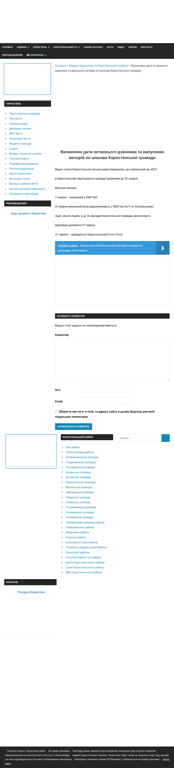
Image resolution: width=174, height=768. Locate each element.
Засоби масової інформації (27, 188)
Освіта (13, 148)
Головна (7, 47)
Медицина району (77, 532)
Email (59, 401)
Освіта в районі (76, 537)
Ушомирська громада (80, 512)
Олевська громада (78, 502)
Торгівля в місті (19, 158)
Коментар (62, 335)
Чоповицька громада (79, 517)
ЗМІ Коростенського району (84, 572)
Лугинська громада (78, 477)
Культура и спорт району (82, 542)
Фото (110, 47)
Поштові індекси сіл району (84, 557)
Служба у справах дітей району (86, 547)
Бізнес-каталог (93, 47)
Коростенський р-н (65, 47)
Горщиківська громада (80, 467)
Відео (121, 47)
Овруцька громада (78, 497)
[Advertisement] (108, 29)
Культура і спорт (19, 178)
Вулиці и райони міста (23, 183)
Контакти (146, 47)
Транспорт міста (19, 138)
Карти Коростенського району (85, 562)
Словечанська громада (81, 507)
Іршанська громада (78, 472)
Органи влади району (80, 452)
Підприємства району (80, 527)
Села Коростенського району (85, 567)
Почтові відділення (21, 168)
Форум (132, 47)
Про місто (15, 118)
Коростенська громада (80, 482)
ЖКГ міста (16, 133)
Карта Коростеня (20, 173)
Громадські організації (23, 193)
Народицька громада (79, 492)
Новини (22, 47)
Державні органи (20, 128)
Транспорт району (78, 552)
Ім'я (57, 390)
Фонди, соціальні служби (25, 153)
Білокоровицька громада (82, 457)
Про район (73, 447)
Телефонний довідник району (85, 522)
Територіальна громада (24, 113)
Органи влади (18, 123)
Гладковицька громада (81, 462)
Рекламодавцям (12, 55)
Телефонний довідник (23, 163)
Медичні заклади (20, 143)
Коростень (40, 47)
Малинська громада (79, 487)
